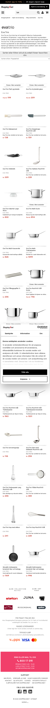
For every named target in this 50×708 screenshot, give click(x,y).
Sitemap (34, 699)
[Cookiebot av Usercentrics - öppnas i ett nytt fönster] (37, 327)
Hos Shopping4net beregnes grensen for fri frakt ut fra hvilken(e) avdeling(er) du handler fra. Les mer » (25, 620)
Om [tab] (41, 333)
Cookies (27, 681)
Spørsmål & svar (19, 678)
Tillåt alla (25, 372)
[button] (47, 12)
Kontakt (8, 681)
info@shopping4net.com (25, 668)
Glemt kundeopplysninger (38, 678)
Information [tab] (25, 333)
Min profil (7, 678)
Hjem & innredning (18, 18)
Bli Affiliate (18, 681)
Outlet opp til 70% (14, 2)
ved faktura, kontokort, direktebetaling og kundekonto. (25, 634)
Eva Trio (40, 18)
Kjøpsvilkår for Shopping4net (18, 683)
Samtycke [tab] (9, 333)
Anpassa (25, 379)
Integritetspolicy (40, 681)
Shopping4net (5, 18)
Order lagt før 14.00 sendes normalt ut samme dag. (25, 627)
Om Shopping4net (38, 683)
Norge (25, 702)
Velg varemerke (31, 18)
